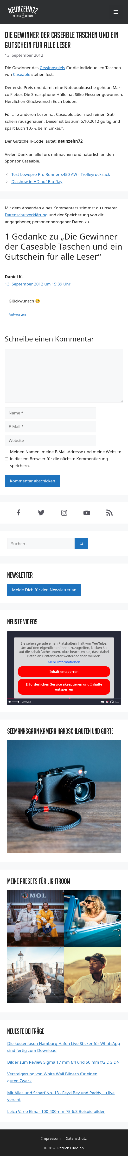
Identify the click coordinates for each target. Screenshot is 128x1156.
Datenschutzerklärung (26, 215)
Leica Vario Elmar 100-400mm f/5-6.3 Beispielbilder (56, 1111)
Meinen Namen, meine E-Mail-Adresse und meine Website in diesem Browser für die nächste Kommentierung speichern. (65, 458)
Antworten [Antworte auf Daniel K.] (17, 314)
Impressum (51, 1138)
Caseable (21, 74)
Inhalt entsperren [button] (64, 671)
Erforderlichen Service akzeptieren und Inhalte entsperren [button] (64, 687)
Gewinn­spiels (52, 67)
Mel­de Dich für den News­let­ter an (44, 589)
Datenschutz (76, 1138)
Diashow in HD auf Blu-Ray (36, 181)
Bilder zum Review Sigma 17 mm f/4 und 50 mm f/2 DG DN (63, 1062)
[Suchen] (81, 543)
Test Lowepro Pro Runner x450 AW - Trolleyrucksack (60, 174)
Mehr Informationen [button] (64, 662)
